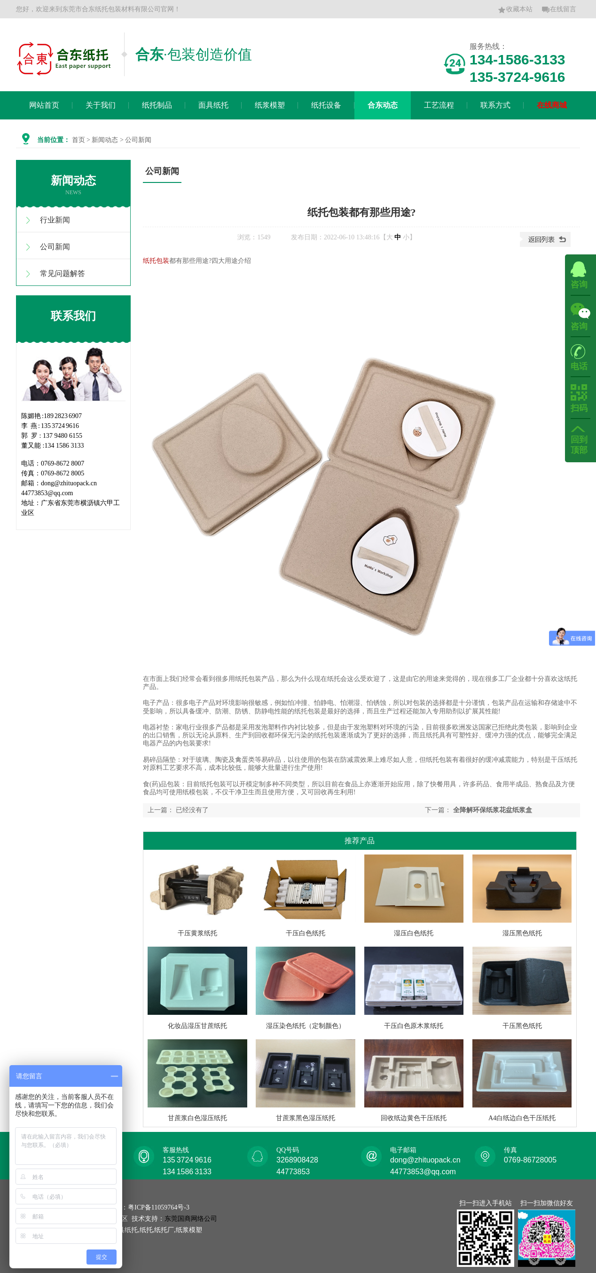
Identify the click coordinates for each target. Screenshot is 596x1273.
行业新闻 (55, 220)
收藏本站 (515, 10)
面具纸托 (213, 105)
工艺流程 (439, 105)
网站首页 (44, 105)
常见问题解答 (62, 273)
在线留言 (558, 10)
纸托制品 (157, 105)
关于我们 (101, 105)
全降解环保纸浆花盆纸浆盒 (492, 810)
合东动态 (383, 105)
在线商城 (552, 105)
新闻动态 (105, 139)
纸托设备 (326, 105)
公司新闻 (55, 247)
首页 (78, 139)
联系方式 (495, 105)
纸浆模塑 (270, 105)
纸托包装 (156, 260)
